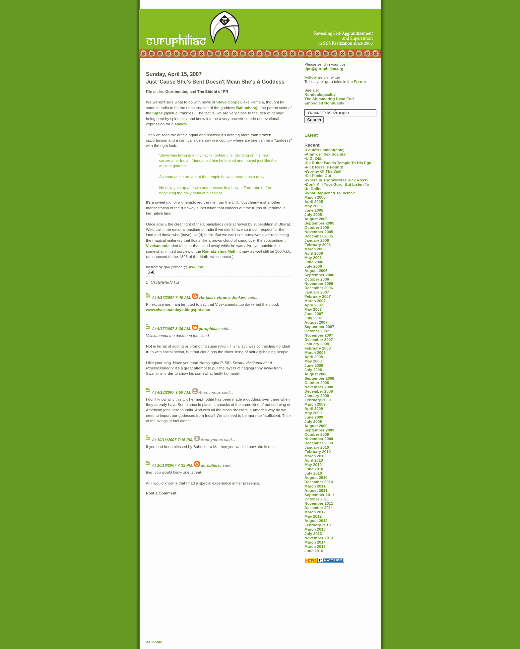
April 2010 (313, 460)
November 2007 (318, 335)
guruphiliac (209, 328)
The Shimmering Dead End (329, 99)
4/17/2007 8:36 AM (173, 328)
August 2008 (316, 374)
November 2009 (318, 438)
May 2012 (313, 516)
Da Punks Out (318, 175)
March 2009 (315, 404)
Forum (360, 81)
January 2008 (316, 344)
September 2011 (319, 494)
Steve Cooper (228, 102)
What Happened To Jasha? (330, 193)
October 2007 (316, 331)
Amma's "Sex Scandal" (327, 154)
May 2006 (313, 257)
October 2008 (316, 382)
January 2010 (316, 447)
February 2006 (317, 244)
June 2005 (313, 210)
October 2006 (316, 279)
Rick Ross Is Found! (324, 167)
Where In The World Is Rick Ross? (337, 180)
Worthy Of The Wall (323, 171)
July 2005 (313, 214)
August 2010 (316, 477)
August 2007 (316, 322)
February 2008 (317, 348)
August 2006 (316, 270)
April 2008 (313, 357)
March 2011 (315, 486)
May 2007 (313, 309)
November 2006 (318, 283)
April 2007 (313, 305)
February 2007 (317, 296)
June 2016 (313, 551)
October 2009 (316, 434)
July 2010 (313, 473)
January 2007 (316, 292)
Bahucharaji (247, 107)
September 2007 (319, 326)
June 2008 (313, 365)
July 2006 (313, 266)
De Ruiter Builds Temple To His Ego (338, 163)
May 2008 (313, 361)
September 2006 (319, 275)
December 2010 (318, 482)
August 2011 (316, 490)
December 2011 (318, 507)
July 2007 (313, 318)
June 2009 (313, 417)
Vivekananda (157, 245)
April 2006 (313, 253)
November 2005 (318, 231)
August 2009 (316, 425)
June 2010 (313, 469)
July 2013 (313, 533)
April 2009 (313, 408)
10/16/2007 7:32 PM (174, 465)
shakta (180, 124)
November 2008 (318, 387)
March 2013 (315, 529)
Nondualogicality (320, 94)
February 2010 (317, 451)
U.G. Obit (314, 158)
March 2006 (315, 249)
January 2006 (316, 240)
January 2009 (316, 395)
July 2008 (313, 369)
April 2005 (313, 201)
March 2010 (315, 456)
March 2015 (315, 546)
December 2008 (318, 391)
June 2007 (313, 313)
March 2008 (315, 352)
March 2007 (315, 300)
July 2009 (313, 421)
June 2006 (313, 262)
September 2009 (319, 430)
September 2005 (319, 223)
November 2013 (318, 538)
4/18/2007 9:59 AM (173, 392)
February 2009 (317, 400)
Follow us (313, 77)
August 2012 (316, 520)
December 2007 (318, 339)
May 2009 (313, 413)
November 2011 (318, 503)
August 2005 (316, 219)
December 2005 (318, 236)
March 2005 (315, 197)
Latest (311, 135)
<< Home (154, 642)
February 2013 (317, 525)
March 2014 (315, 542)
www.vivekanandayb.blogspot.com (178, 309)
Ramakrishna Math (219, 251)
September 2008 (319, 378)
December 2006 (318, 288)
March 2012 (315, 512)
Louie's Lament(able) (325, 150)
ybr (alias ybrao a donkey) (222, 297)
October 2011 (316, 499)
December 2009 (318, 443)
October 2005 (316, 227)
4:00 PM (196, 267)
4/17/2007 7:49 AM (173, 297)
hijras (158, 113)
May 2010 (313, 464)
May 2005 (313, 206)
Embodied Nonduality (324, 103)
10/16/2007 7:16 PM (174, 439)
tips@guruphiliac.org (323, 68)
